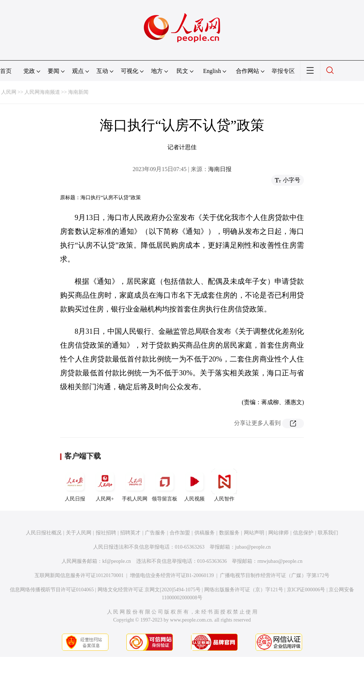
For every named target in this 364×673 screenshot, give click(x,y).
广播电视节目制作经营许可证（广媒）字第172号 (274, 575)
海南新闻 (78, 92)
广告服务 (155, 532)
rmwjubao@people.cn (279, 561)
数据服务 (229, 532)
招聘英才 (130, 532)
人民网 (8, 92)
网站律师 (278, 532)
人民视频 (194, 485)
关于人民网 (78, 532)
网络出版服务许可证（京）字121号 (243, 589)
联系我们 (328, 532)
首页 (6, 71)
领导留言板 (164, 485)
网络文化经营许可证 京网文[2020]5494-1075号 (149, 589)
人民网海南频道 (42, 92)
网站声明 (254, 532)
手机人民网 (134, 485)
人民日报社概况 (44, 532)
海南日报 (220, 169)
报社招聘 (106, 532)
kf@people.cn (116, 561)
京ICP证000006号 (306, 589)
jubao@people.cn (253, 547)
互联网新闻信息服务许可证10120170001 (79, 575)
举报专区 (283, 71)
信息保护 (303, 532)
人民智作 (224, 485)
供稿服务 (204, 532)
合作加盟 (180, 532)
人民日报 (75, 485)
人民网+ (105, 485)
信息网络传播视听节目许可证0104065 (52, 589)
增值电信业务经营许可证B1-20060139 (172, 575)
